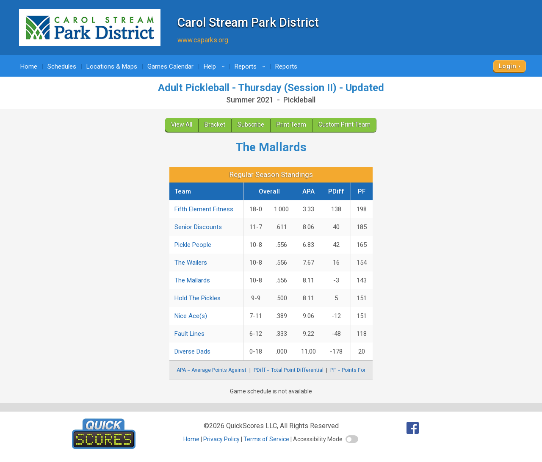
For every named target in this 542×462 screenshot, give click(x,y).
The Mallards (192, 280)
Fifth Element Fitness (203, 209)
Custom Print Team (344, 124)
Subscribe (251, 124)
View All (181, 124)
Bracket (215, 124)
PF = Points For (347, 370)
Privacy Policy (221, 439)
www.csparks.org (202, 40)
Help (215, 66)
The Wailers (190, 262)
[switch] (352, 439)
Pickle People (192, 245)
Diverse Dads (192, 351)
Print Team (291, 124)
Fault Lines (189, 334)
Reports (251, 66)
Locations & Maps (111, 66)
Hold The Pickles (197, 298)
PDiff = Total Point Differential (289, 370)
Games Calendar (170, 66)
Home (28, 66)
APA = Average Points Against (211, 370)
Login (507, 66)
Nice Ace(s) (190, 316)
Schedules (61, 66)
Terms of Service (266, 439)
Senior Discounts (198, 227)
